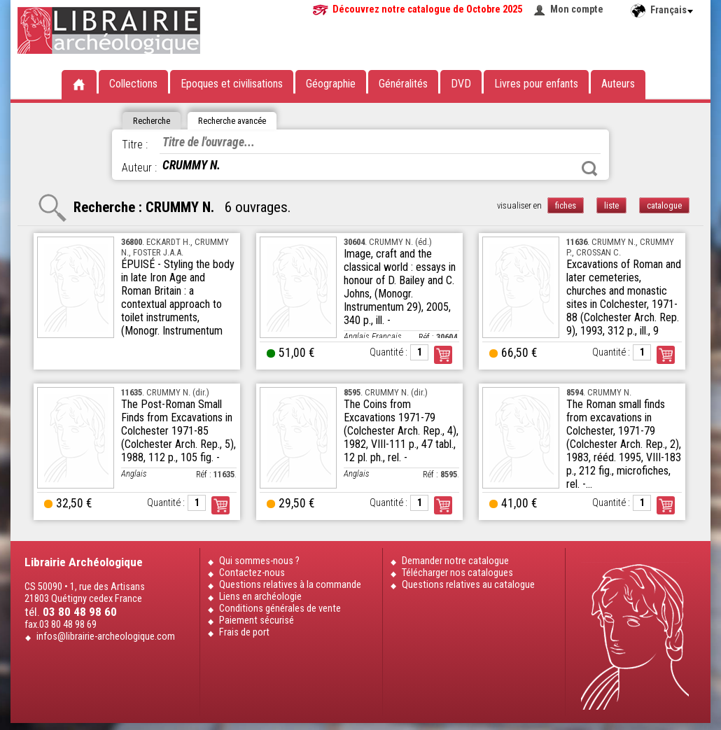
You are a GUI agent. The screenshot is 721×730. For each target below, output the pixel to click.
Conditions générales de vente (280, 609)
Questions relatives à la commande (290, 585)
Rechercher (589, 168)
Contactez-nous (252, 573)
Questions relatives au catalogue (468, 585)
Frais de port (244, 632)
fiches (565, 205)
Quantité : (388, 352)
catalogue (664, 205)
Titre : (135, 144)
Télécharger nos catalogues (457, 573)
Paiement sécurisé (256, 620)
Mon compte (576, 9)
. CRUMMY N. (598, 392)
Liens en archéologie (260, 597)
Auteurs (618, 83)
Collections (133, 83)
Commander (443, 355)
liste (611, 205)
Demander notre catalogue (455, 561)
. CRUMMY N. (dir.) (165, 392)
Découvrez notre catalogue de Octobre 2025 (427, 9)
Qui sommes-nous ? (259, 561)
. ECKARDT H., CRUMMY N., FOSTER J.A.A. (175, 247)
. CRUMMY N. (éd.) (388, 242)
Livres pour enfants (536, 83)
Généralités (403, 83)
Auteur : (139, 167)
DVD (461, 83)
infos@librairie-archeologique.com (105, 637)
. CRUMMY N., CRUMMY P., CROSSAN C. (620, 247)
